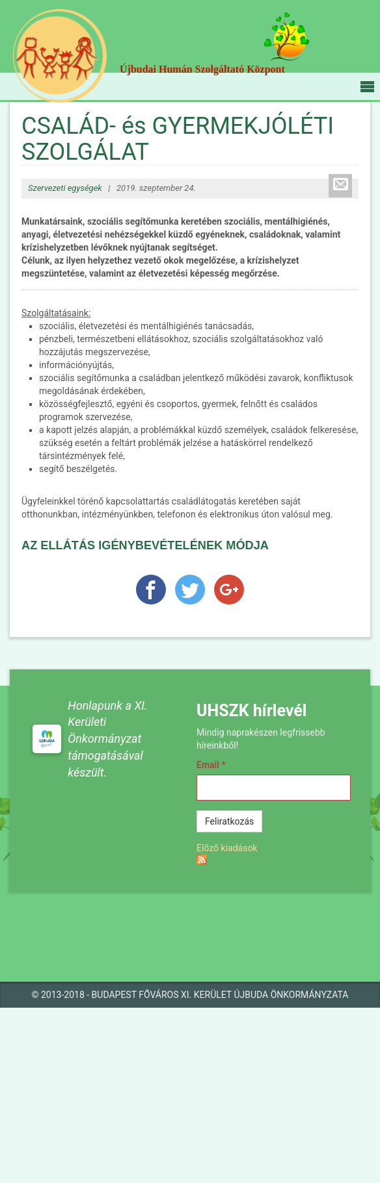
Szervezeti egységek (65, 188)
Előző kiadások (227, 848)
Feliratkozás (229, 821)
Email (211, 765)
